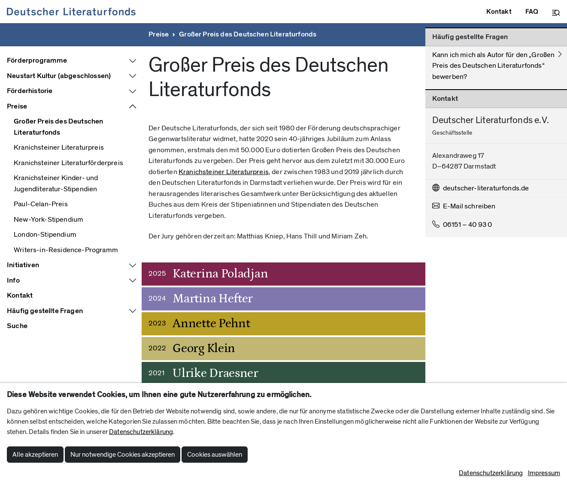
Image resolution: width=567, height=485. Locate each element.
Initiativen (23, 265)
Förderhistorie (29, 91)
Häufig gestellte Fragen (45, 311)
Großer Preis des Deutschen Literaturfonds (247, 34)
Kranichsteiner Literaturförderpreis (68, 163)
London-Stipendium (45, 234)
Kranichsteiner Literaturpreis (59, 147)
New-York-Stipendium (48, 219)
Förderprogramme (37, 60)
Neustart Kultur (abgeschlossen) (59, 76)
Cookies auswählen (214, 454)
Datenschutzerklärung (141, 432)
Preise (159, 34)
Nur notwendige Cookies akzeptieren (122, 454)
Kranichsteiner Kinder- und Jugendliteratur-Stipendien (56, 183)
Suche (17, 326)
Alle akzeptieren (35, 454)
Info (13, 280)
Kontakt (20, 295)
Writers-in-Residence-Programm (66, 250)
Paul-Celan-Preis (41, 204)
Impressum (544, 473)
